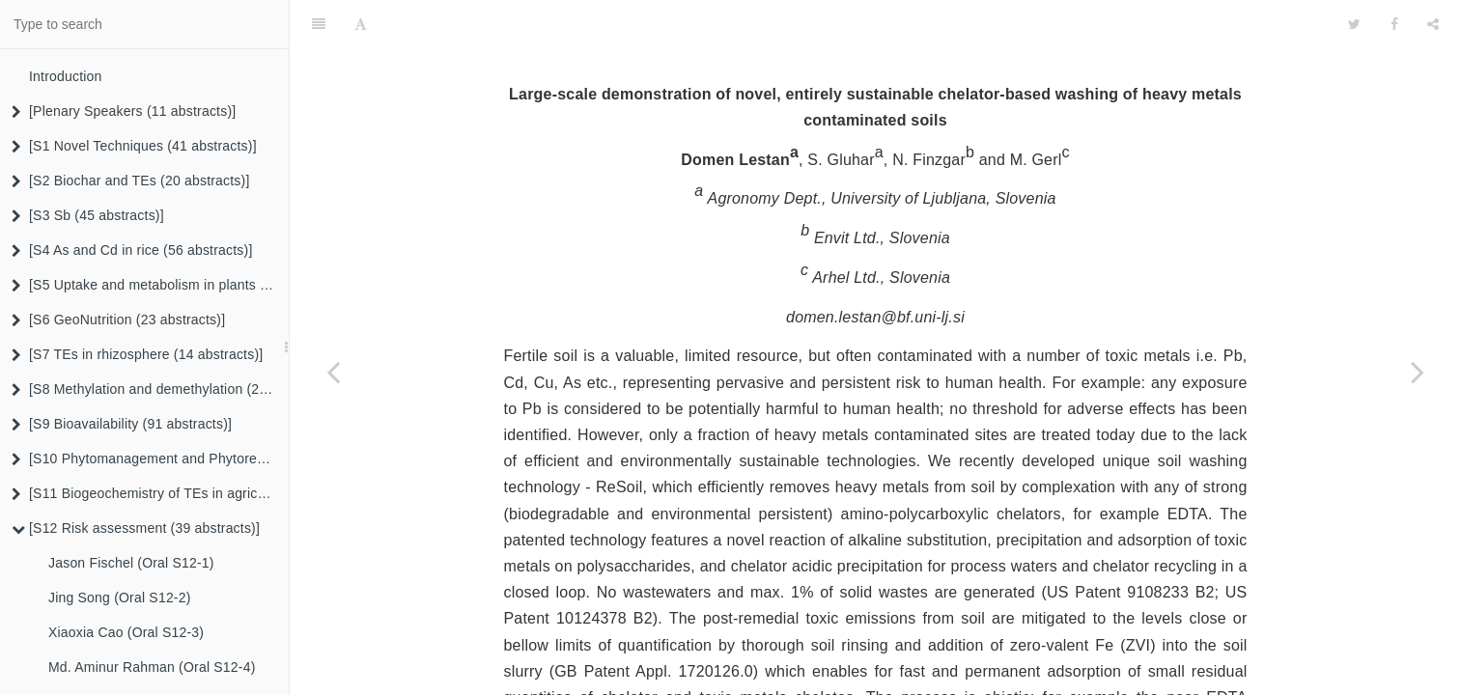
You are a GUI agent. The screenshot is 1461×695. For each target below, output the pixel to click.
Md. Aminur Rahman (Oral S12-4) (152, 667)
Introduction (65, 76)
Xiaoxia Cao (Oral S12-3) (126, 632)
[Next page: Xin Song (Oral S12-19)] (1417, 371)
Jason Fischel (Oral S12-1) (131, 562)
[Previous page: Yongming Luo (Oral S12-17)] (333, 371)
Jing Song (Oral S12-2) (119, 597)
